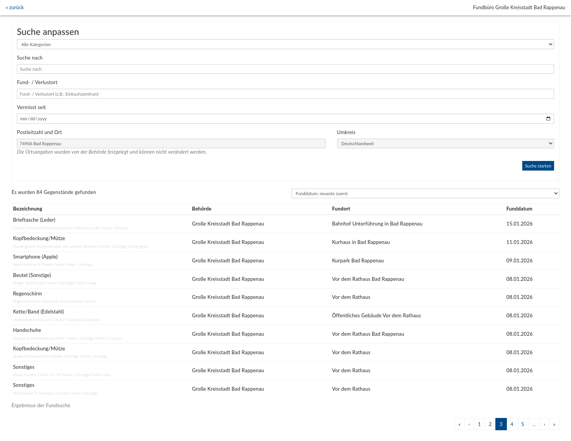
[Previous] (459, 424)
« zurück (15, 7)
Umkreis (346, 132)
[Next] (544, 424)
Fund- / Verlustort (37, 82)
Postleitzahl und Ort (39, 132)
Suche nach (30, 58)
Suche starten (538, 165)
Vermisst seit (31, 107)
